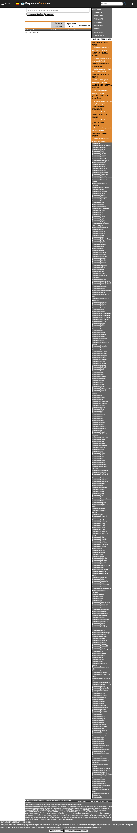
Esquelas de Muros (98, 493)
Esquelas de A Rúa (98, 189)
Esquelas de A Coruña (99, 157)
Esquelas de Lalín (97, 411)
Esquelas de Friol (97, 399)
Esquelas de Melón (98, 455)
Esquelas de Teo (97, 713)
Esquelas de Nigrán (98, 508)
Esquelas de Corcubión (99, 352)
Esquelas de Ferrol (98, 384)
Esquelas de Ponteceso (99, 606)
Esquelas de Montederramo (101, 478)
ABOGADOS (98, 12)
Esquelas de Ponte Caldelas (101, 602)
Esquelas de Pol (97, 600)
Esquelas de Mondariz (99, 464)
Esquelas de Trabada (99, 724)
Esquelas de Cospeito (99, 357)
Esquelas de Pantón (98, 583)
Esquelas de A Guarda (99, 162)
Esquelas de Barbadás (99, 243)
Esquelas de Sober (98, 703)
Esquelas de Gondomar (99, 403)
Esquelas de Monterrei (99, 480)
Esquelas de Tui (97, 732)
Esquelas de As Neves (99, 220)
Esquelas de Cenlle (98, 331)
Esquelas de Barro (98, 247)
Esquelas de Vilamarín (99, 759)
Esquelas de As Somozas (100, 228)
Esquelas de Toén (97, 715)
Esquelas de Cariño (98, 306)
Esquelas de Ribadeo (99, 642)
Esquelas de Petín (98, 594)
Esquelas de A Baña (98, 149)
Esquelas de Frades (98, 398)
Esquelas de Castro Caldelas (101, 317)
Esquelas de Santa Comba (100, 688)
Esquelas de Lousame (99, 428)
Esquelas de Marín (98, 441)
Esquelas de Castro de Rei (100, 319)
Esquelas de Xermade (99, 784)
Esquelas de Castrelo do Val (101, 315)
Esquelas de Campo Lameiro (101, 291)
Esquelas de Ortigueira (99, 558)
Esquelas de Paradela (99, 587)
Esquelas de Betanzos (99, 258)
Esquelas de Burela (98, 273)
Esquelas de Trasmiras (99, 726)
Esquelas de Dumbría (99, 377)
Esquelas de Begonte (99, 254)
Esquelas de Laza (97, 419)
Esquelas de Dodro (98, 373)
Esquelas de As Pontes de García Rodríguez (100, 225)
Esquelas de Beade (98, 249)
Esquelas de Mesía (98, 457)
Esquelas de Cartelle (98, 312)
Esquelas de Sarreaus (99, 698)
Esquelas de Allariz (98, 203)
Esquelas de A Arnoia (99, 147)
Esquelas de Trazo (98, 728)
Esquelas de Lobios (98, 424)
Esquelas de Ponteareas (100, 604)
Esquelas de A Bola (98, 151)
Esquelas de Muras (98, 491)
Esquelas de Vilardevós (99, 772)
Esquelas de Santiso (98, 694)
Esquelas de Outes (98, 568)
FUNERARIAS (98, 19)
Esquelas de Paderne (99, 571)
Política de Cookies (95, 827)
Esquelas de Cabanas (99, 279)
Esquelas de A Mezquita (100, 172)
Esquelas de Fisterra (98, 386)
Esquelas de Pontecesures (100, 608)
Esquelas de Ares (97, 214)
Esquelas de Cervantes (99, 338)
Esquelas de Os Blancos (99, 560)
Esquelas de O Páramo (99, 531)
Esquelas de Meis (97, 451)
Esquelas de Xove (97, 787)
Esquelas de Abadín (98, 195)
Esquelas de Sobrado (99, 705)
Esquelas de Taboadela (99, 711)
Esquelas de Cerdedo (99, 334)
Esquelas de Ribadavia (99, 640)
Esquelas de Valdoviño (99, 736)
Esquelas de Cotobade (99, 359)
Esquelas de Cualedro (99, 365)
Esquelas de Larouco (99, 415)
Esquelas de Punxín (98, 623)
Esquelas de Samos (98, 671)
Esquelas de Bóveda (98, 268)
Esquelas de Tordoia (98, 720)
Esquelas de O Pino (98, 537)
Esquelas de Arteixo (98, 216)
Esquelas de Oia (97, 548)
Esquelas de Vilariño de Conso (102, 774)
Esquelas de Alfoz (98, 201)
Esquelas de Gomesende (100, 401)
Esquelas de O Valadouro (100, 545)
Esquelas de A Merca (99, 170)
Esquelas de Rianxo (98, 638)
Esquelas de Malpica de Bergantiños (99, 435)
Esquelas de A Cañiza (99, 153)
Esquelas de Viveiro (98, 782)
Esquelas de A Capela (99, 155)
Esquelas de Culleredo (99, 367)
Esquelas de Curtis (98, 371)
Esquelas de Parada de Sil (100, 585)
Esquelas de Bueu (98, 271)
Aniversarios (84, 25)
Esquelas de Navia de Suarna (101, 499)
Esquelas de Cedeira (98, 325)
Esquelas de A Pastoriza (100, 174)
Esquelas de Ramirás (99, 635)
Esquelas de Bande (98, 237)
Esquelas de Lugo (97, 430)
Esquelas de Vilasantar (99, 778)
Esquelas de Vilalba (98, 757)
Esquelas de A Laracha (99, 168)
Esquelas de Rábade (98, 631)
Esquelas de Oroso (98, 556)
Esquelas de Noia (97, 514)
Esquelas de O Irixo (98, 529)
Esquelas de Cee (97, 327)
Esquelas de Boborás (99, 260)
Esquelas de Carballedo (99, 302)
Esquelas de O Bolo (98, 520)
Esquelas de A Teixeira (99, 191)
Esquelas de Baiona (98, 231)
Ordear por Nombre (32, 30)
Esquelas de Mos (97, 485)
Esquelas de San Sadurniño (101, 682)
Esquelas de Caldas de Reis (101, 281)
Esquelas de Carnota (99, 308)
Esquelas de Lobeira (98, 422)
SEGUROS (97, 29)
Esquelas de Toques (98, 719)
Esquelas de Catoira (98, 323)
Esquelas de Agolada (99, 199)
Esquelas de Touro (98, 722)
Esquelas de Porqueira (99, 615)
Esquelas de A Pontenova (100, 187)
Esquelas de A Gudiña (99, 164)
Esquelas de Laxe (97, 417)
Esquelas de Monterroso (100, 482)
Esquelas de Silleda (98, 701)
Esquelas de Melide (98, 453)
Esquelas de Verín (98, 743)
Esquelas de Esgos (98, 380)
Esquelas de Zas (97, 797)
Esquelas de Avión (98, 229)
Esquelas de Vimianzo (99, 780)
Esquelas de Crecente (99, 363)
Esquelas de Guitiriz (98, 405)
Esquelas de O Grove (99, 526)
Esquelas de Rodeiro (98, 656)
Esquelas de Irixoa (98, 409)
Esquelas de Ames (98, 205)
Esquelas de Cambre (98, 289)
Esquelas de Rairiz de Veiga (101, 633)
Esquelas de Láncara (99, 413)
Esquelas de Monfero (99, 472)
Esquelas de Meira (98, 449)
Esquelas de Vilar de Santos (101, 770)
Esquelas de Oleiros (98, 552)
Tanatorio (72, 30)
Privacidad (104, 801)
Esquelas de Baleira (98, 233)
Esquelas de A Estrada (99, 159)
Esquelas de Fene (97, 382)
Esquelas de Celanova (99, 329)
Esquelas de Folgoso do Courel (102, 388)
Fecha (53, 30)
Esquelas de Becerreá (99, 252)
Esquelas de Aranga (98, 210)
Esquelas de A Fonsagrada (100, 161)
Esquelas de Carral (98, 310)
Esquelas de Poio (97, 598)
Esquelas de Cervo (98, 340)
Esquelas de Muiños (98, 489)
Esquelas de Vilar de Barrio (101, 768)
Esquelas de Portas (98, 617)
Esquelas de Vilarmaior (99, 776)
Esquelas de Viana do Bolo (100, 745)
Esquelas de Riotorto (99, 654)
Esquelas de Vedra (98, 740)
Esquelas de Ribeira (98, 648)
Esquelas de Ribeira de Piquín (102, 650)
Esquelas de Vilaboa (98, 751)
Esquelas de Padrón (98, 579)
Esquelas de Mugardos (99, 487)
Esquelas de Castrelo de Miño (101, 313)
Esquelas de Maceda (98, 432)
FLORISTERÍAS (99, 16)
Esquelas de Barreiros (99, 245)
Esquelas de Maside (98, 443)
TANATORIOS (98, 32)
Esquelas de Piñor (98, 596)
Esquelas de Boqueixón (99, 266)
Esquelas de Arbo (97, 212)
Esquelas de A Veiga (98, 193)
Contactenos (81, 801)
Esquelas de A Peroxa (99, 176)
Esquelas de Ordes (98, 554)
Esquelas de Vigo (97, 747)
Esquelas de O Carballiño (100, 522)
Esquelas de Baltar (98, 235)
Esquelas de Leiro (98, 420)
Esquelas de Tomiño (98, 717)
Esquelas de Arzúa (98, 218)
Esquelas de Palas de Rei (100, 581)
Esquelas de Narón (98, 497)
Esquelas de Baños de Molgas (101, 239)
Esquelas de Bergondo (99, 256)
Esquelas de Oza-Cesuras (100, 569)
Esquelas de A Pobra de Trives (102, 178)
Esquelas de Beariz (98, 250)
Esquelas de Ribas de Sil (100, 646)
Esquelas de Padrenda (99, 577)
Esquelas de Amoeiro (99, 207)
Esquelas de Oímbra (98, 550)
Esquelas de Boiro (98, 264)
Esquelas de (96, 143)
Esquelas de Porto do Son (100, 619)
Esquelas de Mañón (98, 440)
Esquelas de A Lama (98, 166)
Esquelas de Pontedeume (100, 610)
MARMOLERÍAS (99, 26)
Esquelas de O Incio (98, 527)
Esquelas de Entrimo (99, 378)
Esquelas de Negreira (99, 503)
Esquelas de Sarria (98, 699)
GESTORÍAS (98, 22)
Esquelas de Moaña (98, 461)
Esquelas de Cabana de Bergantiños (99, 276)
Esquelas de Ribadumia (99, 644)
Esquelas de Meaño (98, 447)
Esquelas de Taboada (99, 709)
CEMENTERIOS (99, 36)
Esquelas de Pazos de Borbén (101, 589)
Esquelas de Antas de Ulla (100, 208)
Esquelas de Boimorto (99, 262)
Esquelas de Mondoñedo (100, 470)
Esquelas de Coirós (98, 348)
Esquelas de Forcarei (99, 390)
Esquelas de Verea (98, 741)
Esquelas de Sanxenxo (99, 696)
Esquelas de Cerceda (99, 333)
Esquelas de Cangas (98, 292)
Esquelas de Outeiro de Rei (101, 566)
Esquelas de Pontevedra (100, 614)
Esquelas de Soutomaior (100, 707)
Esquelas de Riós (97, 652)
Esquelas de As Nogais (99, 222)
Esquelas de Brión (98, 270)
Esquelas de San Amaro (99, 673)
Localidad (58, 30)
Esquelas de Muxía (98, 495)
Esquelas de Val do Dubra (100, 734)
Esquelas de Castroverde (100, 321)
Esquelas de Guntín (98, 407)
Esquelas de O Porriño (99, 539)
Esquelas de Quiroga (99, 625)
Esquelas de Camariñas (99, 285)
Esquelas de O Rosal (98, 541)
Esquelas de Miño (98, 459)
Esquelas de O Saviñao (99, 543)
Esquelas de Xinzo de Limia (101, 785)
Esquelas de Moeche (98, 462)
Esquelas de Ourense (99, 562)
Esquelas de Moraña (98, 483)
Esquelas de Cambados (99, 287)
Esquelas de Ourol (98, 564)
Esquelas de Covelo (98, 361)
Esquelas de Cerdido (98, 336)
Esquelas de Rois (97, 657)
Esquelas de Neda (98, 501)
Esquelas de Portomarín (100, 621)
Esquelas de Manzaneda (100, 438)
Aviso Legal (95, 801)
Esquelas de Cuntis (98, 369)
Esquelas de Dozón (98, 375)
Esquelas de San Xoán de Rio (101, 684)
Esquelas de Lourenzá (99, 426)
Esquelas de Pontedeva (99, 612)
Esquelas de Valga (98, 738)
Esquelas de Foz (97, 396)
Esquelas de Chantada (99, 346)
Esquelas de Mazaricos (99, 445)
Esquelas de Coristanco (99, 354)
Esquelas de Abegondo (99, 197)
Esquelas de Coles (98, 350)
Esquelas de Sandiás (98, 686)
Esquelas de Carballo (99, 304)
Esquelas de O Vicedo (99, 547)
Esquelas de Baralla (98, 241)
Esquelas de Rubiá (98, 659)
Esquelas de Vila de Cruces (100, 749)
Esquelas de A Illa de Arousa (101, 145)
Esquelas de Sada (97, 661)
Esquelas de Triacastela (100, 730)
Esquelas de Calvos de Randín (102, 283)
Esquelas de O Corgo (98, 524)
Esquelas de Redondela (99, 636)
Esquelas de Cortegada (99, 356)
